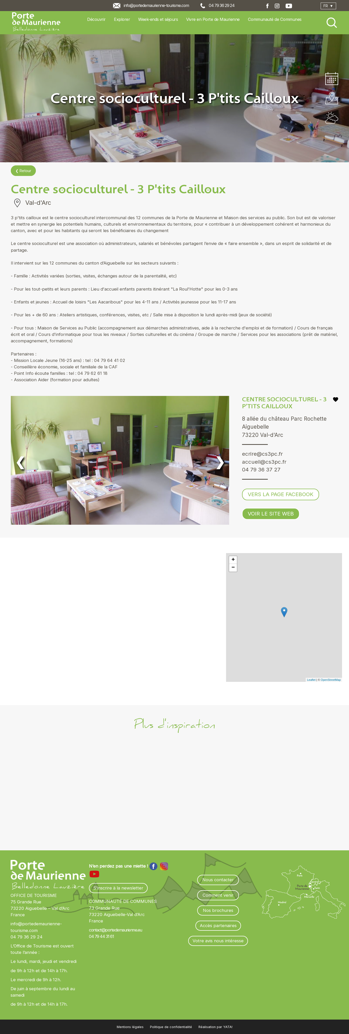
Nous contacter (218, 879)
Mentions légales (130, 1027)
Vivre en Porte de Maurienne (213, 19)
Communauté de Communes (275, 19)
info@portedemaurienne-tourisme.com (156, 5)
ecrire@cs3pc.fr (262, 454)
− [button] (233, 568)
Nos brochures (218, 910)
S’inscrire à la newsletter (118, 888)
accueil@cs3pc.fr (264, 462)
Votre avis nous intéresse (218, 940)
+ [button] (233, 560)
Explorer (122, 19)
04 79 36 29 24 (222, 5)
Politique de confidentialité (171, 1027)
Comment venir (218, 895)
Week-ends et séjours (158, 19)
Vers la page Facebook (280, 494)
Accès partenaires (218, 925)
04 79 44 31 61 (101, 936)
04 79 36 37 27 (261, 470)
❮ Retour (23, 170)
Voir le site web (271, 514)
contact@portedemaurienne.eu (115, 930)
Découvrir (96, 19)
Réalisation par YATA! (215, 1027)
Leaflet (311, 679)
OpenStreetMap (331, 679)
